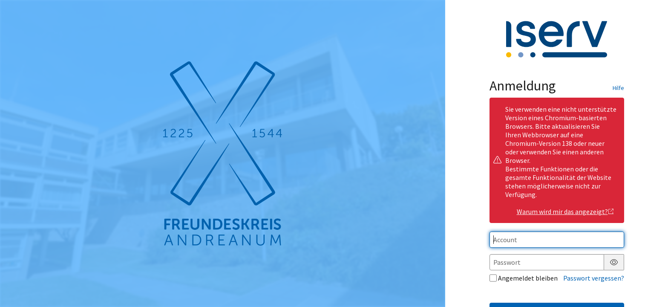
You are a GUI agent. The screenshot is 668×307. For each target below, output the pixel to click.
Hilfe (618, 88)
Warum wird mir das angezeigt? (565, 211)
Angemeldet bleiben (523, 278)
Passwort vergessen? (593, 278)
